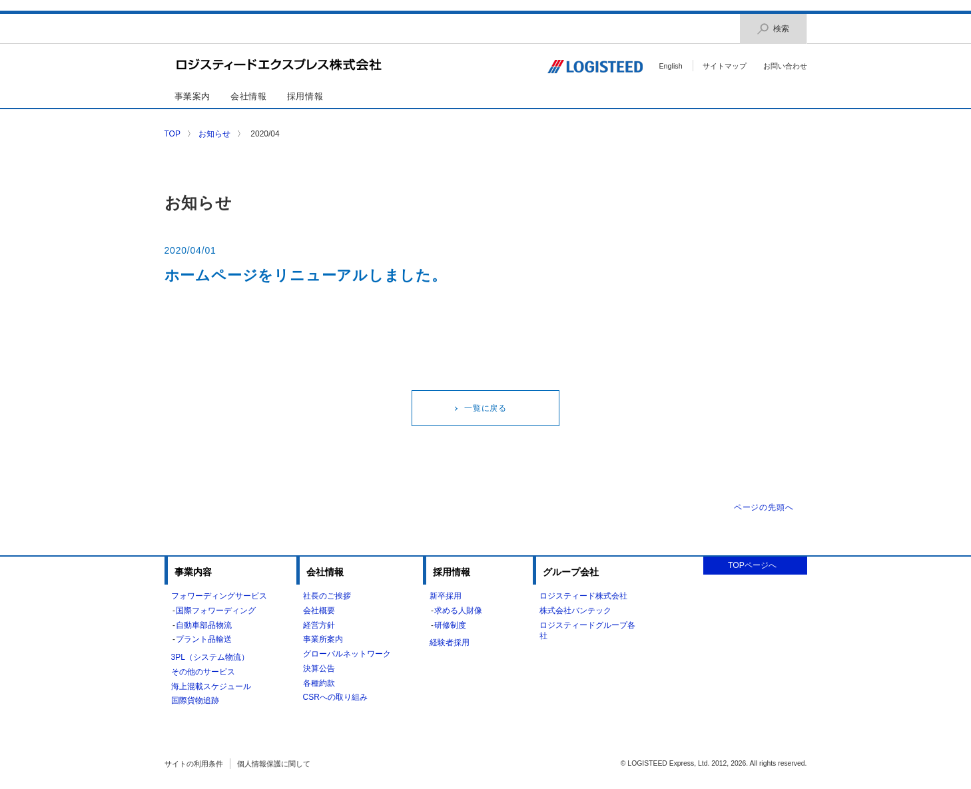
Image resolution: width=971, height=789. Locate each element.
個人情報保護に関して (273, 764)
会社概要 (319, 610)
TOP (172, 133)
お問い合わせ (785, 66)
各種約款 (319, 683)
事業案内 (192, 96)
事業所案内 (323, 639)
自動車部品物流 (204, 625)
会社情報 (248, 96)
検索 (773, 29)
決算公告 (319, 668)
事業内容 (193, 572)
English (670, 66)
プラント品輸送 (204, 639)
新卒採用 (446, 596)
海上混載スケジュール (211, 686)
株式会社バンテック (575, 610)
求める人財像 (458, 610)
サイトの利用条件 (193, 764)
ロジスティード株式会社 (583, 596)
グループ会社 (571, 572)
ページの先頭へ (764, 507)
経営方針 (319, 625)
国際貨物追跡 (195, 700)
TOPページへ (752, 565)
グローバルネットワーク (347, 653)
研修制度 (450, 625)
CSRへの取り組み (335, 697)
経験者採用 (450, 642)
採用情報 (305, 96)
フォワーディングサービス (219, 596)
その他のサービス (203, 671)
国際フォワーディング (216, 610)
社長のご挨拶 (327, 596)
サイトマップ (725, 66)
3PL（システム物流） (210, 657)
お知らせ (214, 133)
